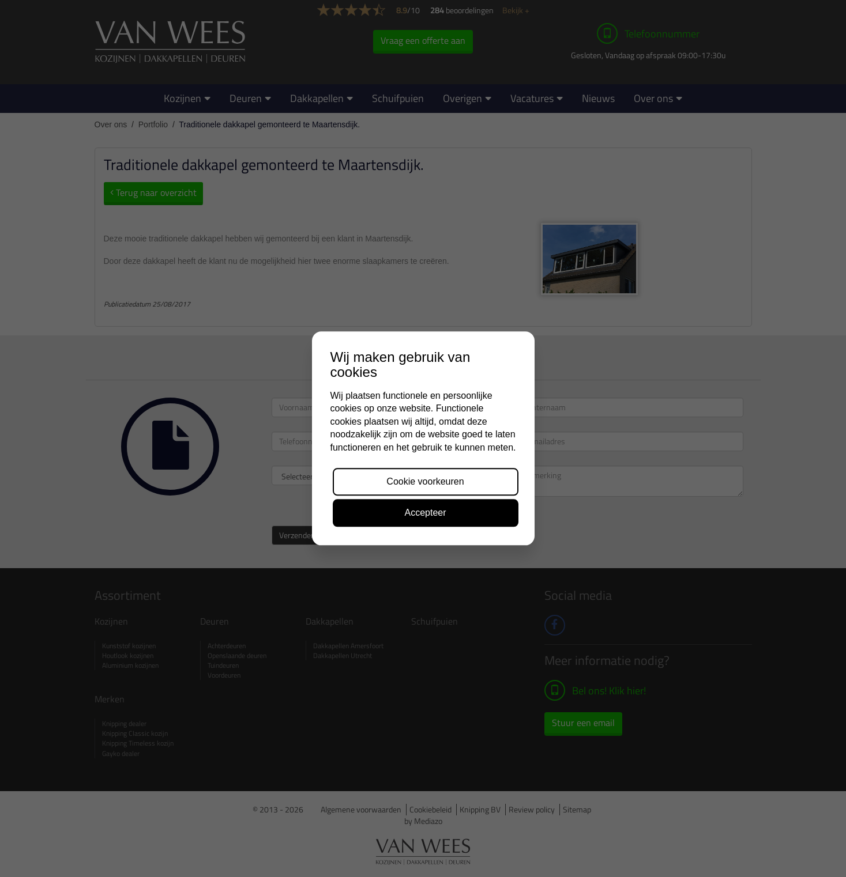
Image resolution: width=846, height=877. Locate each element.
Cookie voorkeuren (425, 481)
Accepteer (425, 513)
